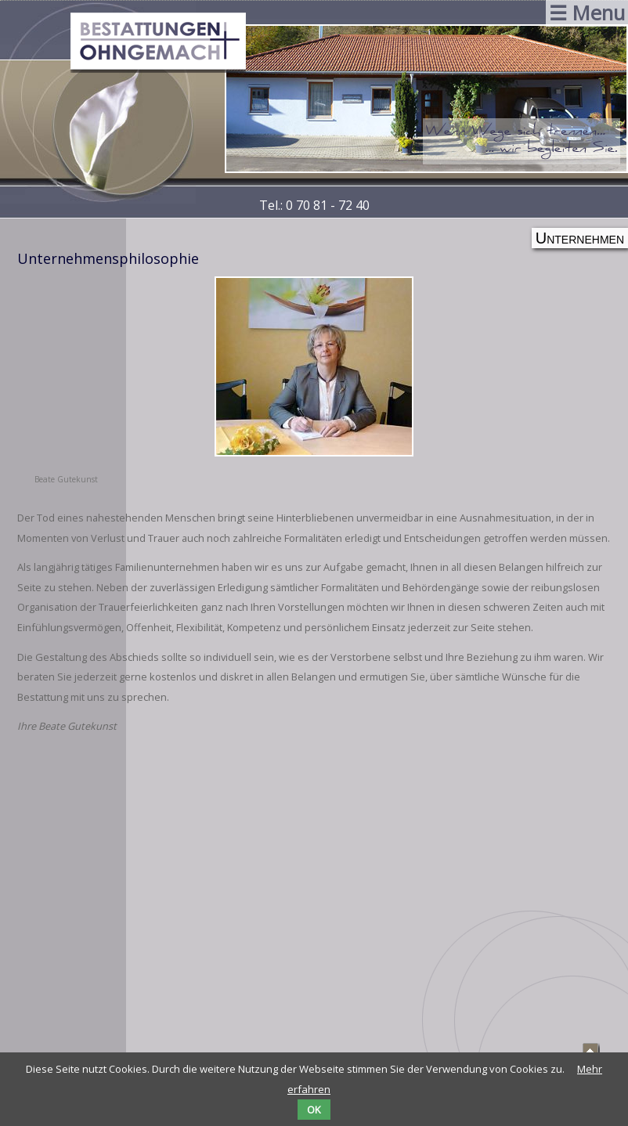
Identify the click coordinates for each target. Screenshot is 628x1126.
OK (314, 1110)
